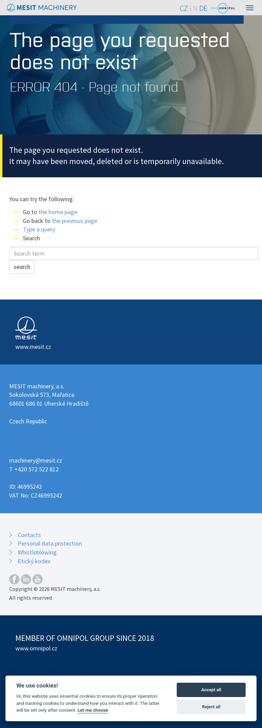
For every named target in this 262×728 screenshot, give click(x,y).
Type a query (39, 229)
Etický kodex (34, 561)
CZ (184, 8)
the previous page (74, 221)
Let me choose (92, 710)
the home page (58, 212)
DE (203, 8)
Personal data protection (50, 543)
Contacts (29, 535)
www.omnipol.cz (36, 648)
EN (193, 8)
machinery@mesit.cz (35, 460)
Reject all (211, 706)
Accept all (211, 689)
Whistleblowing (37, 552)
